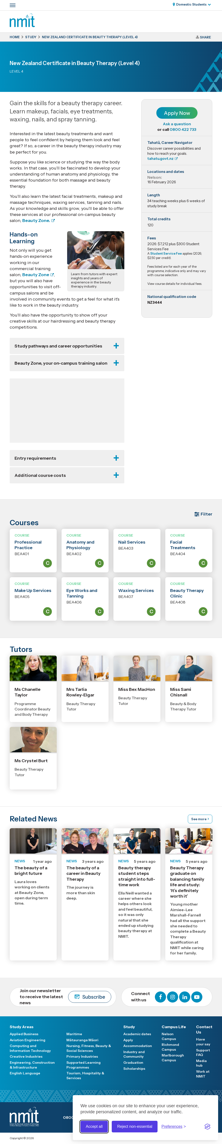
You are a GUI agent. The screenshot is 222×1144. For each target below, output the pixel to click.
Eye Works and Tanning (81, 593)
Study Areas (21, 1026)
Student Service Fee (166, 253)
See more (198, 819)
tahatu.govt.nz (160, 158)
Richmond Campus (170, 1047)
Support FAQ (203, 1052)
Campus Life (174, 1026)
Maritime (74, 1034)
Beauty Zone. (36, 220)
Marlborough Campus (173, 1057)
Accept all (94, 1126)
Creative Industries (26, 1056)
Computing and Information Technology (30, 1048)
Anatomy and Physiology (80, 544)
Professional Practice (28, 544)
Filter (206, 514)
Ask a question (177, 123)
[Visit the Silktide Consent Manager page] (207, 1126)
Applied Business (24, 1034)
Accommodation (137, 1046)
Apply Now (177, 113)
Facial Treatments (182, 544)
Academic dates (137, 1034)
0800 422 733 (183, 129)
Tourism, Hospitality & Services (85, 1075)
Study (129, 1026)
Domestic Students (191, 4)
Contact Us (204, 1029)
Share (205, 37)
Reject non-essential (134, 1126)
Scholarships (134, 1068)
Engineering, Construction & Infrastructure (32, 1065)
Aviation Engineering (27, 1040)
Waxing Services (136, 590)
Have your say (203, 1041)
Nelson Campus (169, 1036)
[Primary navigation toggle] (13, 5)
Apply (128, 1040)
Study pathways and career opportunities (58, 346)
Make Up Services (33, 590)
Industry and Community (134, 1054)
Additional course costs (40, 475)
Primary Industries (82, 1056)
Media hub (201, 1063)
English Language (25, 1073)
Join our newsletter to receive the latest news (65, 996)
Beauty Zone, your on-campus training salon (61, 363)
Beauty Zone (35, 274)
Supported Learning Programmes (83, 1065)
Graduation (133, 1062)
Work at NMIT (202, 1073)
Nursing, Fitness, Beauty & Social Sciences (88, 1048)
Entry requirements (35, 458)
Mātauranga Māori (82, 1040)
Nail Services (131, 542)
